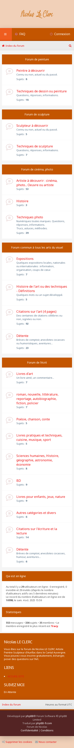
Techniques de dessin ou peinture (41, 91)
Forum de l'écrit (37, 362)
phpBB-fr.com (44, 723)
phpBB (30, 716)
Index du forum (11, 704)
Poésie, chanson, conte (33, 419)
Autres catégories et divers (36, 513)
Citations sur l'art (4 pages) (36, 311)
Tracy (54, 626)
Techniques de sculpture (34, 146)
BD (18, 480)
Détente (22, 336)
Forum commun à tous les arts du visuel (37, 247)
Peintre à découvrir (30, 70)
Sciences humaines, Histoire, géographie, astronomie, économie (37, 460)
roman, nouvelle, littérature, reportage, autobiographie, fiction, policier (37, 398)
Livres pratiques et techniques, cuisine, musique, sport (39, 437)
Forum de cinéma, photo (37, 169)
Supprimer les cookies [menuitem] (17, 742)
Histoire (22, 201)
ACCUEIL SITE (16, 676)
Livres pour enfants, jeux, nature (40, 496)
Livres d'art (24, 374)
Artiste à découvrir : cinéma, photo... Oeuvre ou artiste (36, 182)
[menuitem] (20, 34)
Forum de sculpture (37, 114)
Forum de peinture (37, 59)
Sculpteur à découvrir (32, 125)
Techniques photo (29, 217)
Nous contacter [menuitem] (46, 742)
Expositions (25, 258)
